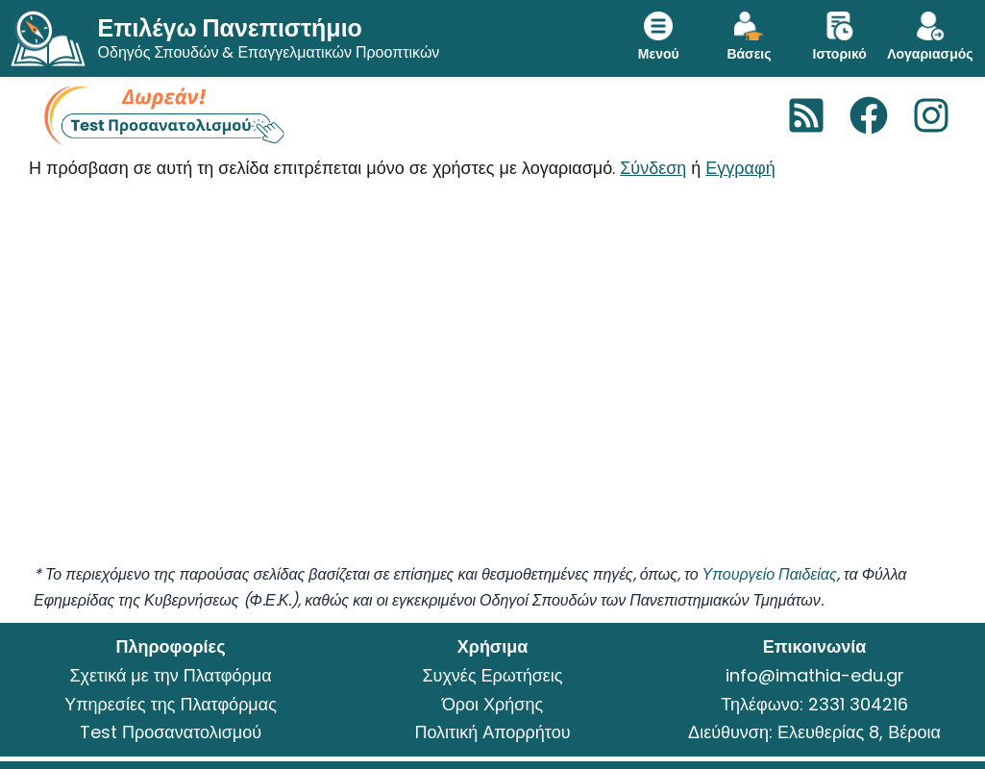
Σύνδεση (653, 168)
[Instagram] (931, 115)
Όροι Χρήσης (492, 704)
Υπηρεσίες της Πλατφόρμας (170, 704)
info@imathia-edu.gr (815, 675)
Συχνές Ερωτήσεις (492, 675)
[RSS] (806, 115)
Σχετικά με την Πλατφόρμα (170, 675)
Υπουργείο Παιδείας (769, 574)
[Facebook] (869, 115)
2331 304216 (858, 704)
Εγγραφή (740, 168)
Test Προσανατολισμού (170, 732)
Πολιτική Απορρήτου (492, 732)
